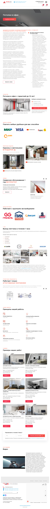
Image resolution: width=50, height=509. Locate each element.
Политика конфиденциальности (25, 505)
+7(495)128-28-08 (39, 1)
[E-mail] (10, 492)
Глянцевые (7, 236)
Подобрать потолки (9, 19)
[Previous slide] (44, 179)
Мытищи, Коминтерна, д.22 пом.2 (20, 1)
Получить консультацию (36, 435)
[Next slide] (46, 179)
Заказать (7, 192)
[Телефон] (22, 435)
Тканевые (7, 241)
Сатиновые (7, 239)
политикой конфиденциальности (37, 438)
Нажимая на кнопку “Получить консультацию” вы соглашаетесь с (24, 438)
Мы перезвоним (40, 2)
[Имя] (10, 435)
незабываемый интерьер (26, 268)
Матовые (7, 238)
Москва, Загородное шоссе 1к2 (20, 2)
